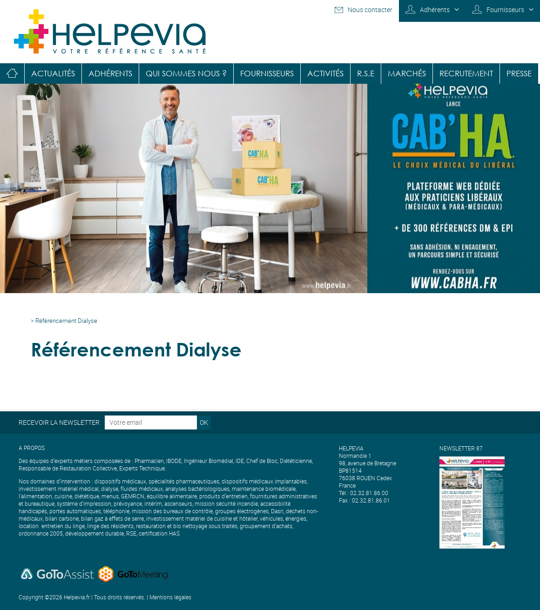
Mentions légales (170, 597)
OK (204, 422)
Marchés (407, 73)
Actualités (53, 73)
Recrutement (466, 73)
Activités (325, 73)
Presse (519, 73)
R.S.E (365, 73)
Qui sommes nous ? (186, 73)
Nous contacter (370, 9)
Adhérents (435, 9)
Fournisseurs (505, 9)
